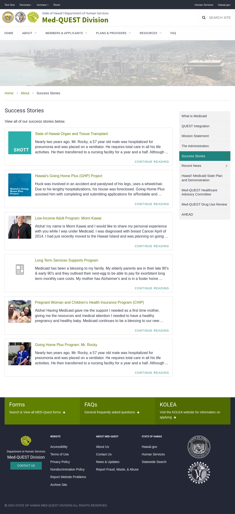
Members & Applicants (64, 33)
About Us (102, 447)
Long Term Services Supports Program (66, 260)
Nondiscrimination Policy (67, 469)
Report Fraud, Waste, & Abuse (117, 469)
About (27, 33)
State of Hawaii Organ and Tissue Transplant (71, 134)
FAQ (173, 33)
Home (8, 33)
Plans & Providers (111, 33)
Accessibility (58, 447)
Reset (56, 4)
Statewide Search (154, 462)
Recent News (191, 166)
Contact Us (26, 465)
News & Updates (108, 462)
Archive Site (58, 485)
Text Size (10, 4)
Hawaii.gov (224, 4)
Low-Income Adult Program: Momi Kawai (68, 218)
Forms (17, 404)
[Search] (204, 17)
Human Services (204, 4)
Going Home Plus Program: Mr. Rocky (66, 345)
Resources (148, 33)
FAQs (90, 404)
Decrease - (26, 4)
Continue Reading (152, 161)
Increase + (43, 4)
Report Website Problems (68, 477)
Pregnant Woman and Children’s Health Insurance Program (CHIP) (89, 302)
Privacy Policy (60, 462)
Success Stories (193, 156)
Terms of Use (59, 454)
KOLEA (168, 404)
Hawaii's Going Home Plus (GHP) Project (68, 176)
